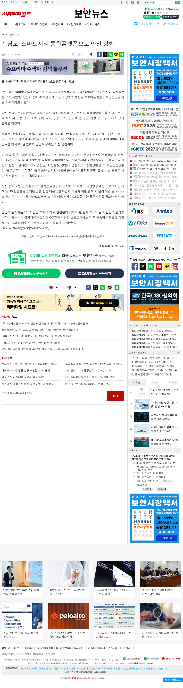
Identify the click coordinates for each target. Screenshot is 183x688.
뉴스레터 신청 (47, 2)
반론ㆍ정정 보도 (173, 680)
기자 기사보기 (111, 246)
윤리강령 (78, 648)
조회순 (136, 382)
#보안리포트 (74, 24)
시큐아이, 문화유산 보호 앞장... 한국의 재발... (27, 384)
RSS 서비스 (127, 648)
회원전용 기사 (146, 23)
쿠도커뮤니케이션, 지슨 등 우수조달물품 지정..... (29, 363)
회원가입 (14, 2)
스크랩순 (172, 382)
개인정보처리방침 (44, 648)
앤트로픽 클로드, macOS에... (154, 339)
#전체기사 (20, 24)
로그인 (5, 2)
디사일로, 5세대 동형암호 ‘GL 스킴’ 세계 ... (89, 370)
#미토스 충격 (92, 24)
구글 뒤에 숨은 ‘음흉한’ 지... (153, 343)
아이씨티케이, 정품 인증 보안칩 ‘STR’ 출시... (27, 370)
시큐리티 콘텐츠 (169, 23)
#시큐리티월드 (38, 24)
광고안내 (17, 648)
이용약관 (29, 648)
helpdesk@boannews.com (143, 663)
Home (4, 34)
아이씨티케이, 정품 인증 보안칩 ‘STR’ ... (153, 362)
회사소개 (6, 648)
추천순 (154, 382)
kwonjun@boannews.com (93, 672)
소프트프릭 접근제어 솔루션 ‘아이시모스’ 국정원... (94, 363)
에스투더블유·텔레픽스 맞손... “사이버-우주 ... (91, 377)
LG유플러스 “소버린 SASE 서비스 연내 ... (154, 366)
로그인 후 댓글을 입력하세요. (54, 396)
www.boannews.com (61, 236)
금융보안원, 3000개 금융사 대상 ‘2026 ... (24, 377)
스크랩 (35, 2)
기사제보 (25, 2)
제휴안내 (101, 648)
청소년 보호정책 (63, 648)
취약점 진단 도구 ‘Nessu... (152, 330)
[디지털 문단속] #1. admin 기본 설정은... (87, 384)
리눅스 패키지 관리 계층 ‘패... (154, 347)
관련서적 (112, 648)
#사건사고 (57, 24)
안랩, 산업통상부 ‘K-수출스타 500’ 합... (153, 374)
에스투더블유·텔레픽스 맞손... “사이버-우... (155, 370)
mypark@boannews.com (33, 228)
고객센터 (89, 648)
